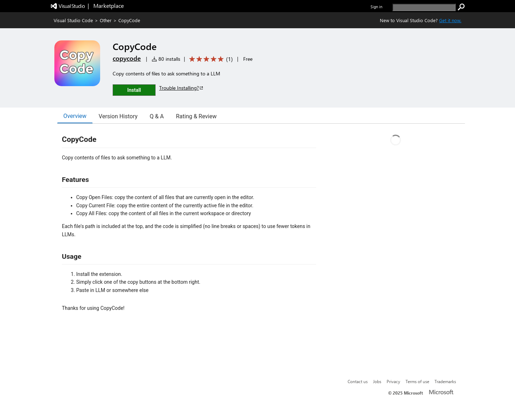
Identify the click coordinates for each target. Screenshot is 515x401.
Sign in (376, 6)
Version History (118, 116)
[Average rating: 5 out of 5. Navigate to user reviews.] (210, 59)
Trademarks (445, 381)
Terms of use (417, 381)
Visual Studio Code (73, 20)
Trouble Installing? (181, 87)
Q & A (157, 116)
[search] (424, 7)
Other (106, 20)
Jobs (377, 381)
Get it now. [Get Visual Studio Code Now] (450, 20)
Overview (75, 116)
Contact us (358, 381)
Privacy (393, 381)
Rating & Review (196, 116)
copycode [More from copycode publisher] (127, 58)
